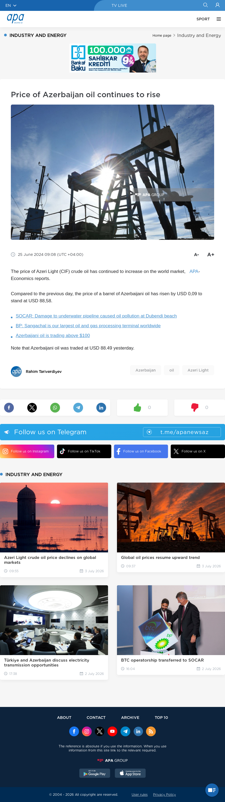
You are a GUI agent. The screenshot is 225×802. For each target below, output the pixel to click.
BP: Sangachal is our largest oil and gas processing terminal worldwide (88, 325)
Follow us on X (189, 451)
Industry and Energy (199, 35)
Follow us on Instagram (26, 451)
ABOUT (64, 717)
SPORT (203, 19)
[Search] (205, 5)
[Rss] (151, 731)
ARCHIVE (130, 717)
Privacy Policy (164, 794)
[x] (99, 731)
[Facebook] (74, 731)
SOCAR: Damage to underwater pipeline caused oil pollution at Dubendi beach (96, 316)
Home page (162, 35)
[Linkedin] (138, 731)
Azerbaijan (145, 370)
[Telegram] (125, 731)
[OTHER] (217, 19)
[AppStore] (130, 774)
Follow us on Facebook (139, 451)
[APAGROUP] (112, 760)
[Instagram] (87, 731)
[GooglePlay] (94, 774)
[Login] (218, 5)
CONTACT (96, 717)
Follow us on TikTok (80, 451)
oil (171, 370)
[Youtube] (112, 731)
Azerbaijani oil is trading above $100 (53, 335)
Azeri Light (198, 370)
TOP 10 (161, 717)
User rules (140, 794)
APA (193, 271)
